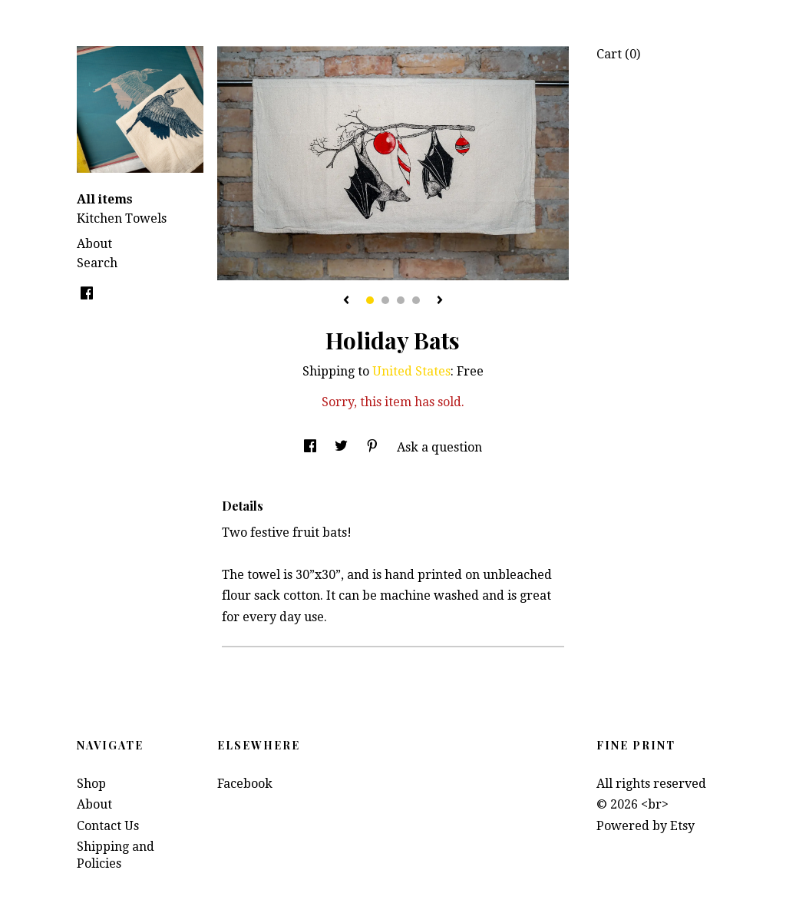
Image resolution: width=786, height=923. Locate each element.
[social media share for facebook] (311, 447)
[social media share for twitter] (343, 447)
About (94, 244)
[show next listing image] (440, 301)
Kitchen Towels (122, 218)
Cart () (618, 54)
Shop (91, 783)
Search (97, 263)
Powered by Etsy (645, 826)
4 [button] (416, 300)
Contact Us (108, 826)
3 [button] (401, 300)
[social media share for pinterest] (373, 447)
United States (411, 371)
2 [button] (385, 300)
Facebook (244, 783)
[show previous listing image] (346, 301)
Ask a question (439, 447)
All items (105, 199)
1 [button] (370, 300)
